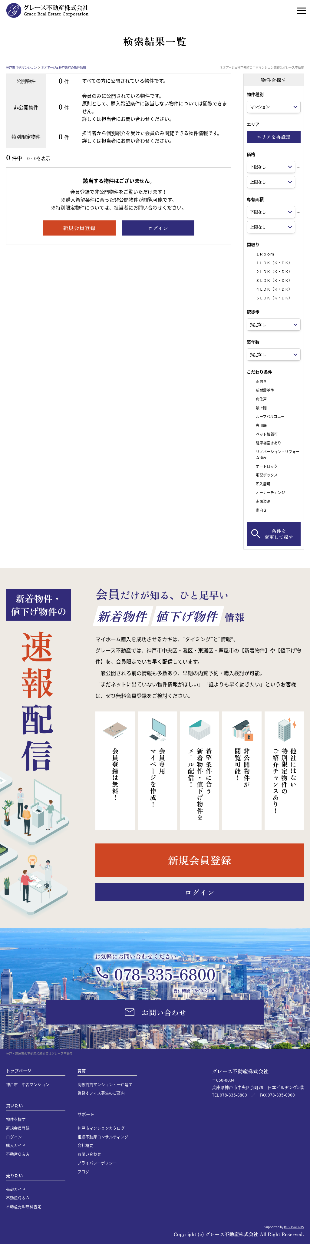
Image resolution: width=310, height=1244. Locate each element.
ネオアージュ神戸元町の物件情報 (63, 67)
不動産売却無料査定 (23, 1206)
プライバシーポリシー (97, 1163)
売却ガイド (16, 1189)
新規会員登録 (18, 1128)
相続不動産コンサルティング (103, 1137)
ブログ (83, 1171)
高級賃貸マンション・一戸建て (105, 1084)
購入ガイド (16, 1145)
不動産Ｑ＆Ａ (18, 1154)
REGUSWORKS (294, 1227)
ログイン (14, 1137)
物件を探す (16, 1119)
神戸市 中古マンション (21, 67)
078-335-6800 (165, 974)
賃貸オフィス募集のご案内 (101, 1093)
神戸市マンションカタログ (101, 1128)
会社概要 (85, 1145)
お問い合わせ (89, 1154)
